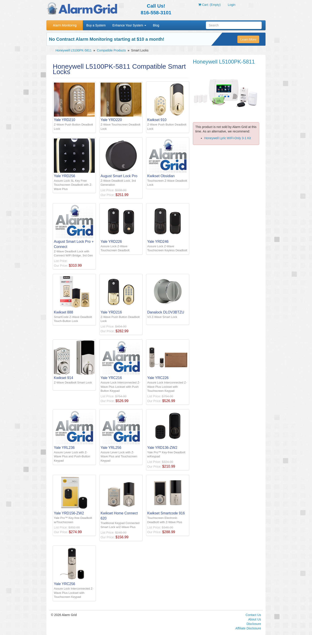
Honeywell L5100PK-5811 (73, 50)
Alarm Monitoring (65, 25)
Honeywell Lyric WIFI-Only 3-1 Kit (227, 138)
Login (231, 4)
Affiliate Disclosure (248, 628)
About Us (254, 619)
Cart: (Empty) (209, 4)
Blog (156, 25)
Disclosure (254, 624)
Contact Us (253, 615)
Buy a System (95, 25)
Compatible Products (111, 50)
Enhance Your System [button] (129, 25)
